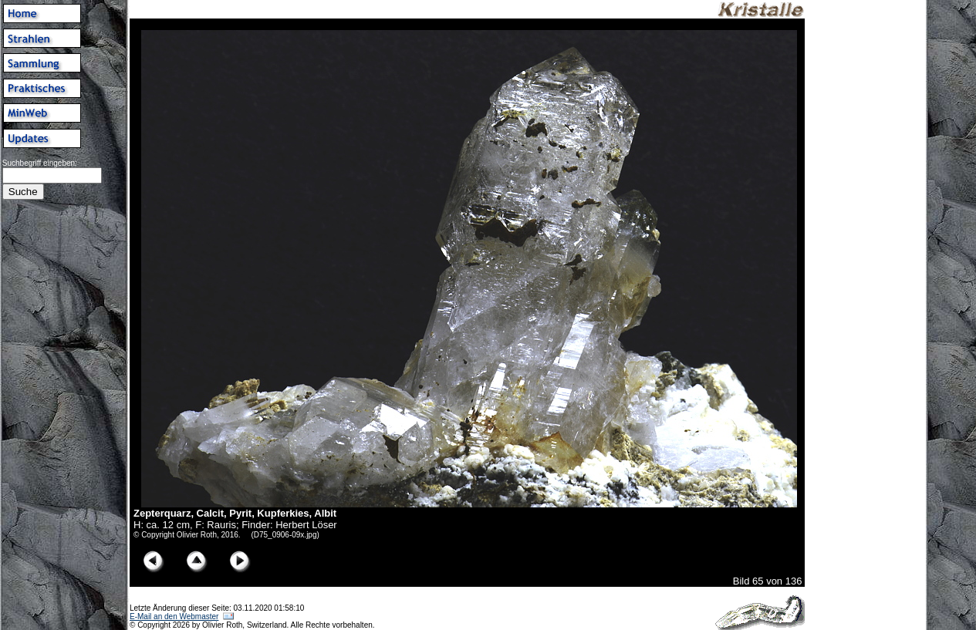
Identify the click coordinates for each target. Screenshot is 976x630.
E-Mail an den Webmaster (174, 616)
